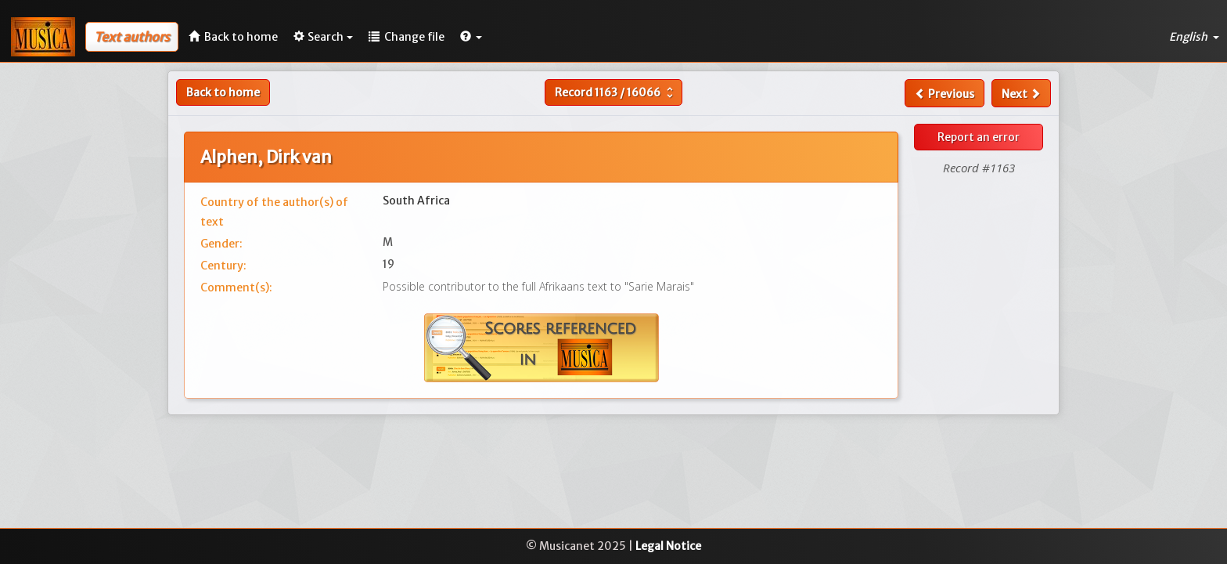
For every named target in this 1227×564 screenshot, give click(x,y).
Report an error (978, 137)
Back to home (223, 92)
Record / (616, 92)
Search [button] (323, 37)
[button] (471, 36)
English (1194, 37)
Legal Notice (668, 546)
